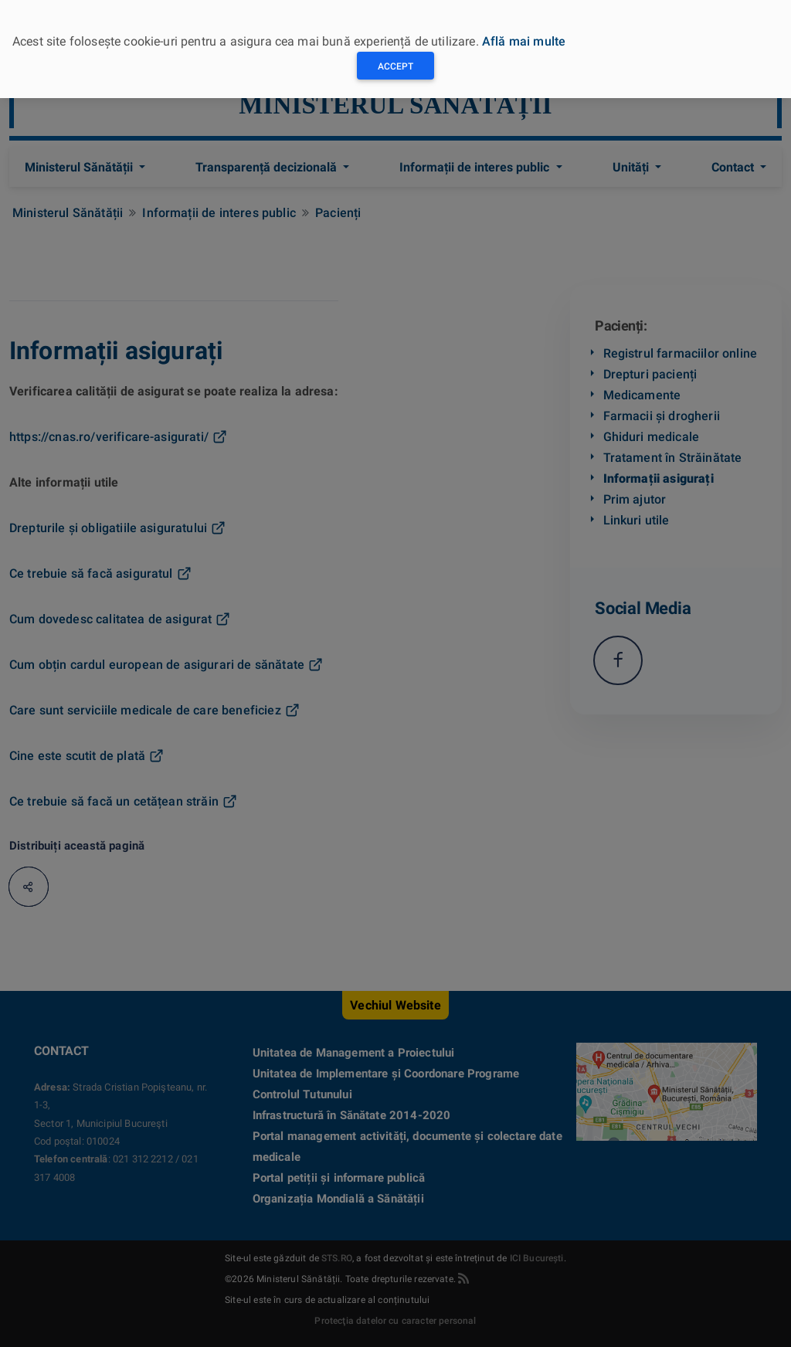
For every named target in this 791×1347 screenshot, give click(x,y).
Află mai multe (523, 41)
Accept (395, 66)
